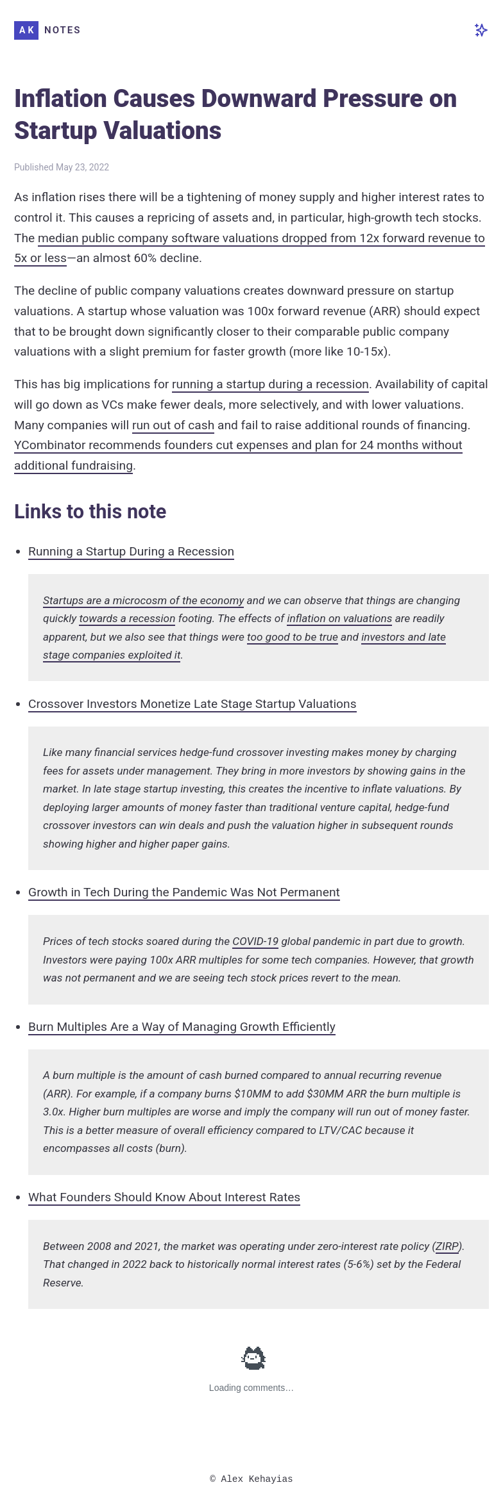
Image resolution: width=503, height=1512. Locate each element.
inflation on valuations (339, 618)
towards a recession (127, 618)
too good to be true (292, 636)
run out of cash (173, 425)
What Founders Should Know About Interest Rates (164, 1197)
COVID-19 (255, 941)
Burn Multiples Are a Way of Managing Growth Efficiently (182, 1026)
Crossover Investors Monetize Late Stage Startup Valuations (192, 703)
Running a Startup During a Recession (131, 551)
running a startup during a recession (270, 384)
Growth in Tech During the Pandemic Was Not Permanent (184, 892)
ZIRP (447, 1246)
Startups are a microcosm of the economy (143, 600)
